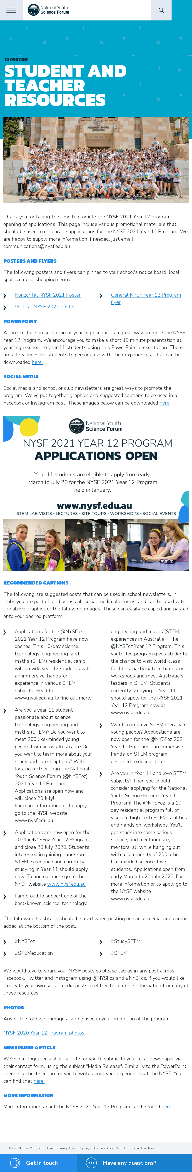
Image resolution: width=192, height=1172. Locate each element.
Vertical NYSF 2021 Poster (45, 306)
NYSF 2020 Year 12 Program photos (43, 1033)
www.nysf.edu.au (66, 884)
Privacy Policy (67, 1148)
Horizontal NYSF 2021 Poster (48, 295)
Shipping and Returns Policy (95, 1148)
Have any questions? (130, 1163)
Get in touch (42, 1163)
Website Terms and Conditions (135, 1148)
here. (37, 362)
